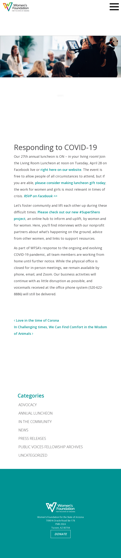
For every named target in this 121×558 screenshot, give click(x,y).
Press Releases (32, 438)
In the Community (35, 421)
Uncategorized (32, 455)
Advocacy (27, 404)
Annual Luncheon (35, 413)
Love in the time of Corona (36, 320)
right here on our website (61, 169)
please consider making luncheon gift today (70, 183)
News (23, 430)
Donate (60, 534)
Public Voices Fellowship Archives (50, 446)
